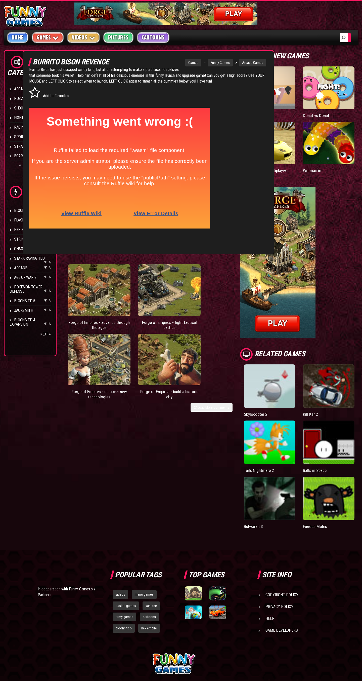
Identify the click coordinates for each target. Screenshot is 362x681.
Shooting (22, 108)
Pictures (118, 37)
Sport (19, 136)
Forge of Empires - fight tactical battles (136, 299)
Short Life (278, 104)
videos (120, 546)
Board (19, 156)
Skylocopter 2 (281, 387)
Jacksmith (23, 310)
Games (177, 63)
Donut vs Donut (329, 104)
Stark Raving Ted (29, 258)
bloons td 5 (124, 580)
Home (18, 37)
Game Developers (281, 582)
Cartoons (153, 37)
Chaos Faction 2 (28, 248)
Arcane (20, 268)
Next (45, 334)
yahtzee (151, 558)
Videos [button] (83, 37)
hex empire (149, 580)
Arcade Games (236, 63)
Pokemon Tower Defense (26, 289)
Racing (20, 127)
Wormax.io (324, 149)
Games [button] (48, 37)
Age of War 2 (25, 277)
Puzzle (20, 98)
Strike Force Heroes (32, 239)
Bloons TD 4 (24, 210)
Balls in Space (328, 433)
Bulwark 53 (279, 478)
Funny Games (204, 63)
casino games (126, 558)
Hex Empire (24, 229)
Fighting (21, 117)
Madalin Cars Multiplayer (280, 152)
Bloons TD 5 (24, 300)
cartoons (149, 569)
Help (270, 570)
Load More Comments (236, 312)
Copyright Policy (281, 546)
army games (124, 569)
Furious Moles (328, 478)
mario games (144, 546)
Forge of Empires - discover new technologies (185, 301)
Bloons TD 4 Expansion (22, 322)
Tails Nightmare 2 (284, 433)
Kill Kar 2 (323, 387)
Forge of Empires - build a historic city (233, 299)
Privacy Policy (279, 558)
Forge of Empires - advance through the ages (88, 301)
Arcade (20, 89)
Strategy (22, 146)
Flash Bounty (26, 220)
